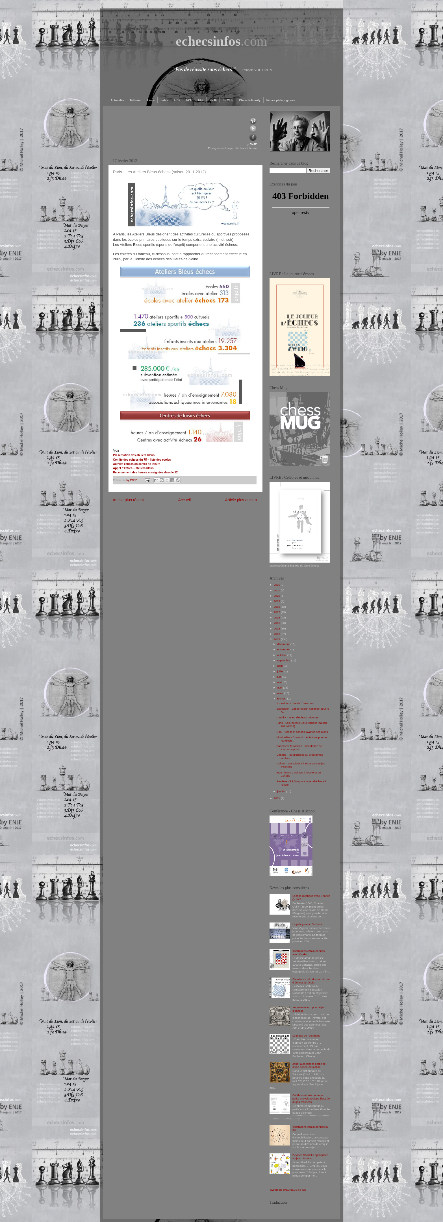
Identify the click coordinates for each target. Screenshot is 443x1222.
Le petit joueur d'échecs (307, 924)
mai (280, 682)
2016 (277, 617)
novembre (283, 649)
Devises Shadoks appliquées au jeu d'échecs (310, 1156)
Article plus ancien (241, 500)
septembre (284, 660)
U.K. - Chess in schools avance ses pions (302, 731)
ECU (189, 100)
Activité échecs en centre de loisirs (136, 463)
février (281, 698)
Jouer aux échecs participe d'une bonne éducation (308, 1065)
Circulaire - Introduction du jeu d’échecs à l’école (311, 981)
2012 (277, 639)
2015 (277, 622)
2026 (277, 584)
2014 (277, 628)
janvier (281, 791)
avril (280, 687)
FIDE (177, 100)
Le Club (228, 100)
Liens (151, 100)
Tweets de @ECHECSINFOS (288, 1189)
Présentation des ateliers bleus (134, 455)
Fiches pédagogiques (280, 100)
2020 (277, 595)
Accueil (184, 500)
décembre (283, 644)
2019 (277, 601)
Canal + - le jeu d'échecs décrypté (298, 717)
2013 (277, 633)
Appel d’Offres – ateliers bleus (133, 468)
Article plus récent (128, 500)
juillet (280, 671)
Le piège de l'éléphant (306, 1035)
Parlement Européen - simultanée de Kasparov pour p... (299, 747)
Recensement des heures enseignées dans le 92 (145, 472)
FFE (200, 100)
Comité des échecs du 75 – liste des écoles (142, 459)
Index (164, 100)
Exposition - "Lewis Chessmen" (296, 703)
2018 (277, 606)
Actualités (117, 100)
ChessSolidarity (249, 100)
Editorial (135, 100)
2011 (277, 798)
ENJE (213, 100)
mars (280, 693)
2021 (277, 590)
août (280, 665)
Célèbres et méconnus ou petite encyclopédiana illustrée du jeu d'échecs (311, 1098)
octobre (282, 655)
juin (279, 676)
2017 (277, 612)
